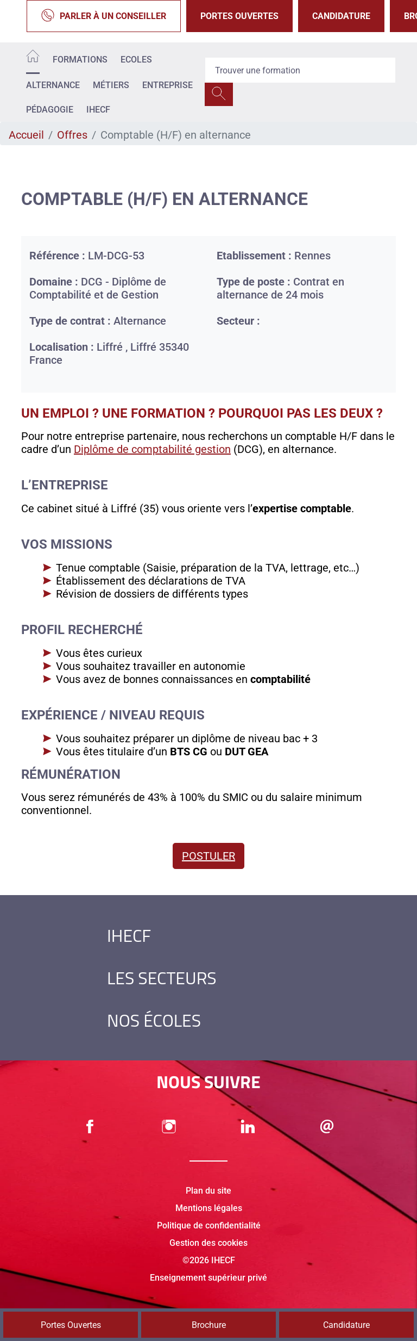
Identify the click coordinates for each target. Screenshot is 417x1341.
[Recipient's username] (300, 70)
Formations (80, 59)
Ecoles (136, 59)
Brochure (209, 1325)
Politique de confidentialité (209, 1225)
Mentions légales (208, 1208)
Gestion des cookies (208, 1243)
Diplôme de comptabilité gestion (152, 449)
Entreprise (167, 85)
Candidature (341, 16)
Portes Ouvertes (239, 16)
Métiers (111, 85)
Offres (72, 134)
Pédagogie (49, 109)
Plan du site (208, 1190)
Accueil (26, 134)
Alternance (53, 85)
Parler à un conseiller (103, 16)
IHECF (98, 109)
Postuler (208, 855)
